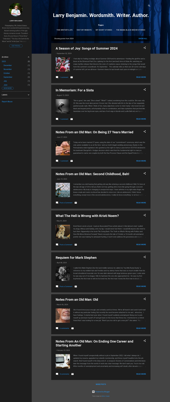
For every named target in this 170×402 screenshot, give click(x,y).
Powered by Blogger (101, 392)
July (5, 81)
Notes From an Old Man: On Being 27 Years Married (94, 132)
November (8, 69)
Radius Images (106, 396)
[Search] (149, 6)
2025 (4, 61)
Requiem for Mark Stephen (76, 258)
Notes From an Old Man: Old (77, 299)
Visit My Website (84, 30)
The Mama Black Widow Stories (130, 30)
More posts (101, 384)
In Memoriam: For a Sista (75, 90)
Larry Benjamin (15, 21)
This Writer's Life (64, 30)
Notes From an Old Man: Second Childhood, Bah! (92, 174)
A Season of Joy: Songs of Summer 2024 (87, 48)
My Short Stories (104, 30)
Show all (143, 39)
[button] (144, 48)
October (7, 73)
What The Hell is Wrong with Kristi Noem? (87, 216)
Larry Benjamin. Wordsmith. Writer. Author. (101, 15)
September (8, 77)
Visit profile (16, 46)
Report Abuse (7, 102)
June (5, 85)
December (8, 65)
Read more (141, 77)
